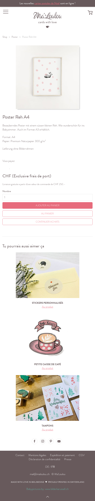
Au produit (47, 307)
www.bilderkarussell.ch (57, 489)
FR (53, 467)
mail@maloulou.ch (40, 474)
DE (47, 467)
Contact (19, 455)
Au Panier (47, 213)
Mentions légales (37, 455)
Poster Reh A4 (29, 37)
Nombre (6, 191)
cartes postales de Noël (47, 3)
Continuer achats (47, 222)
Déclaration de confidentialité (44, 459)
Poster (15, 37)
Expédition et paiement (62, 455)
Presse (67, 459)
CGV (82, 455)
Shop (4, 37)
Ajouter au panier (47, 205)
